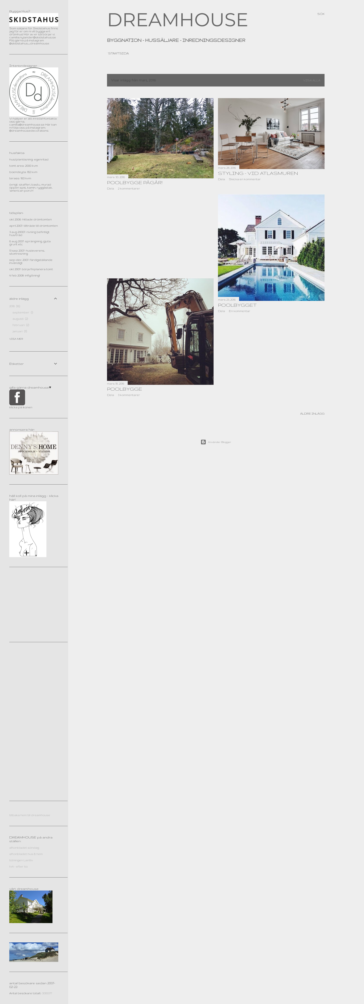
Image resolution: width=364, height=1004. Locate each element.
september (23, 312)
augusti (20, 318)
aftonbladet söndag (24, 847)
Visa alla (311, 80)
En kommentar (239, 311)
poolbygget (237, 305)
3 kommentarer (129, 394)
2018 (14, 306)
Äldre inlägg (312, 413)
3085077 (47, 993)
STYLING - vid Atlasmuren (258, 173)
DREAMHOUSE (177, 19)
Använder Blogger (216, 442)
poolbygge (124, 389)
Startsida (118, 53)
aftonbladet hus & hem (26, 853)
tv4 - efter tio (18, 866)
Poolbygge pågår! (134, 182)
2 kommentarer (129, 188)
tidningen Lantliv (21, 860)
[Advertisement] (160, 234)
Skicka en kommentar (245, 179)
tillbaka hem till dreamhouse (29, 815)
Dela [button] (110, 188)
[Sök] (321, 14)
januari (20, 331)
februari (21, 324)
